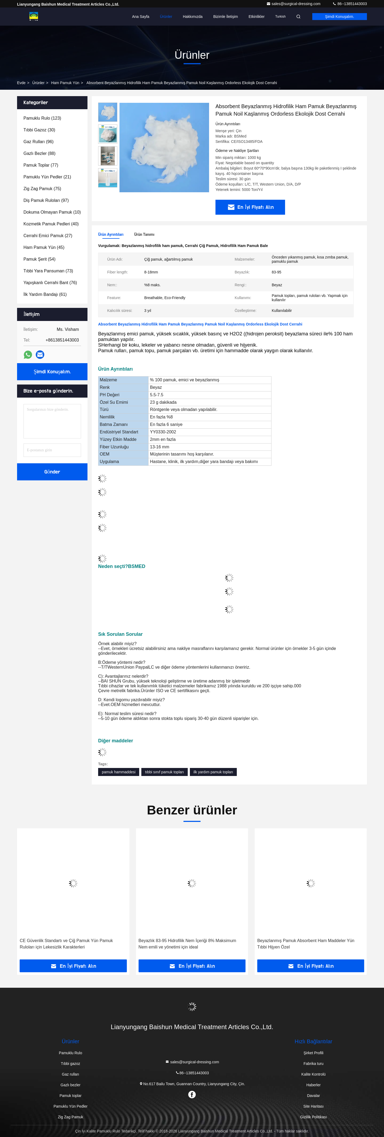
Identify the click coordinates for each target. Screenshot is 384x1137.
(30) (39, 130)
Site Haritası (313, 1106)
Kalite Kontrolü (313, 1074)
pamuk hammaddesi (118, 772)
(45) (44, 247)
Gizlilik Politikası (313, 1117)
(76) (50, 282)
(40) (51, 224)
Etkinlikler (257, 16)
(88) (39, 153)
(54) (39, 259)
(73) (48, 271)
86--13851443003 (349, 4)
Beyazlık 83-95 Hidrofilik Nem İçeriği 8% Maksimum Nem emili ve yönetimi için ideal (187, 943)
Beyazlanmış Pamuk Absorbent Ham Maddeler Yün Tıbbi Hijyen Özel (305, 943)
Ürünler (166, 16)
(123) (42, 118)
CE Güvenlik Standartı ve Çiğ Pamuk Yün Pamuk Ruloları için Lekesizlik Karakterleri (66, 943)
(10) (52, 212)
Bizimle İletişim (225, 16)
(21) (47, 177)
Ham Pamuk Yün (65, 83)
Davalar (313, 1095)
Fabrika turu (313, 1063)
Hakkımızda (193, 16)
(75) (42, 188)
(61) (45, 294)
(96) (38, 141)
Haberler (313, 1085)
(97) (46, 200)
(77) (40, 165)
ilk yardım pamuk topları (213, 772)
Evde (21, 83)
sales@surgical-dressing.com (294, 4)
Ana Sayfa (140, 16)
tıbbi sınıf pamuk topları (164, 772)
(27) (47, 235)
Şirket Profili (313, 1053)
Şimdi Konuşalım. (339, 16)
